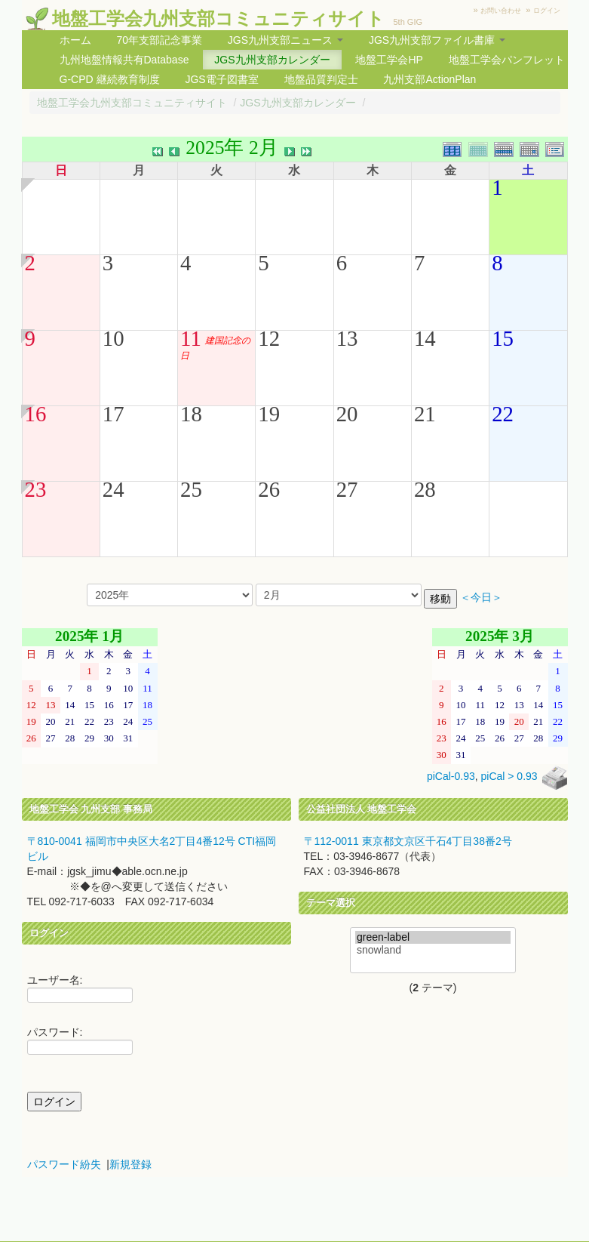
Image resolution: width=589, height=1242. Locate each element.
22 (503, 413)
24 (113, 489)
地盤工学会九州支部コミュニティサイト (218, 18)
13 (347, 338)
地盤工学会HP (388, 60)
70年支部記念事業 (159, 40)
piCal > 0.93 (509, 777)
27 (347, 489)
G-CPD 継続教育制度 (110, 79)
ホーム (75, 40)
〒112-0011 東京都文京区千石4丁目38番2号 (408, 841)
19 (269, 413)
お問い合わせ (500, 10)
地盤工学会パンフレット (507, 60)
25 (191, 489)
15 (503, 338)
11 (190, 338)
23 (36, 489)
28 (425, 489)
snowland (433, 950)
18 (191, 413)
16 (36, 413)
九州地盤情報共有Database (124, 60)
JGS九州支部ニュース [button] (285, 40)
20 (347, 413)
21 (425, 413)
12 (269, 338)
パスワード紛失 (64, 1164)
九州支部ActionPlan (429, 79)
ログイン (546, 10)
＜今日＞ (481, 597)
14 (425, 338)
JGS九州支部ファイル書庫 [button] (437, 40)
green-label (433, 937)
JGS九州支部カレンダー (272, 60)
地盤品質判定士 (321, 79)
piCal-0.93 (451, 777)
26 (269, 489)
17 (113, 413)
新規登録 (130, 1164)
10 (113, 338)
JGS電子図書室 (221, 79)
